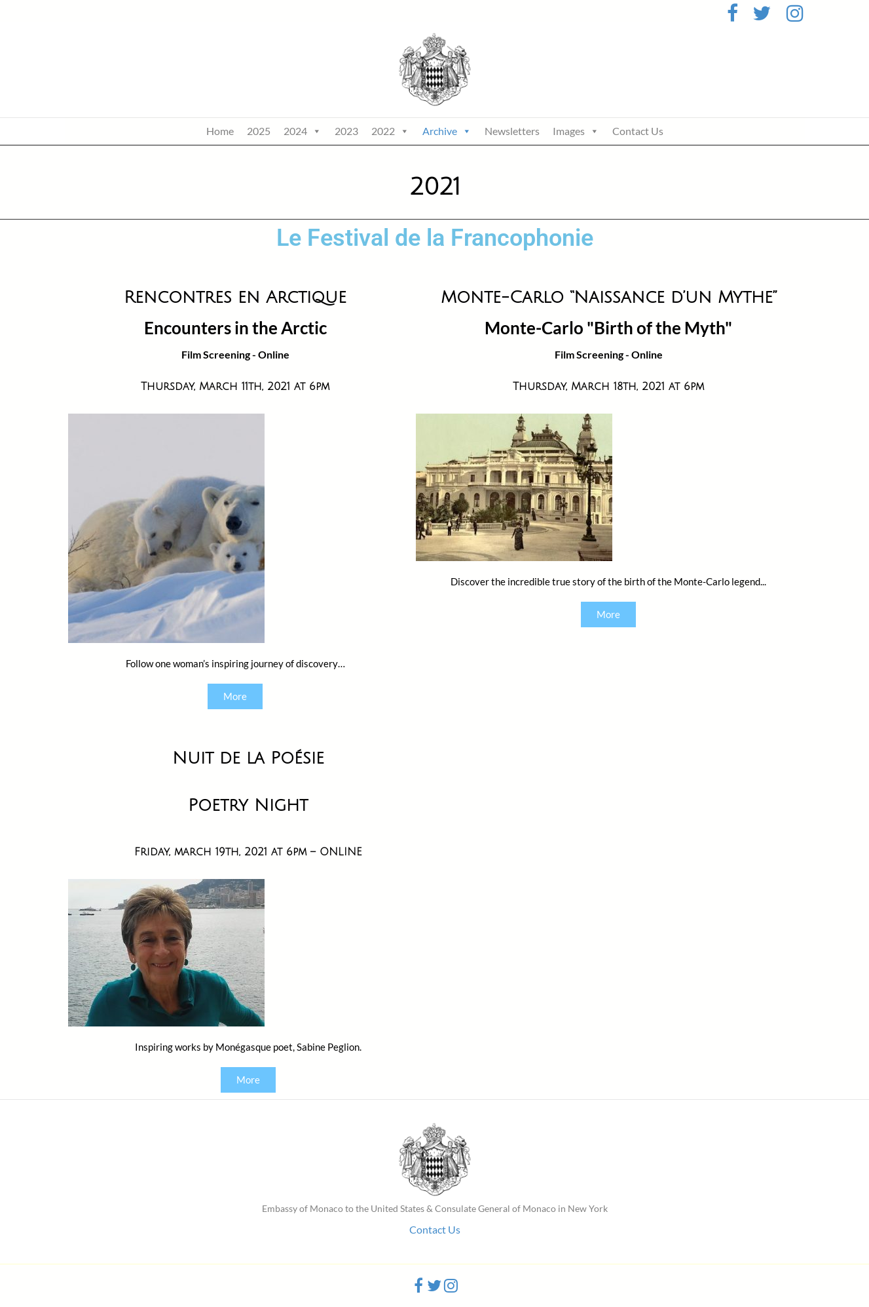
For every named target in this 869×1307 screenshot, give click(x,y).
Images (576, 131)
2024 (303, 131)
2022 (390, 131)
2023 (346, 131)
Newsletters (512, 131)
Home (220, 131)
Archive (446, 131)
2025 (258, 131)
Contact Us (637, 131)
